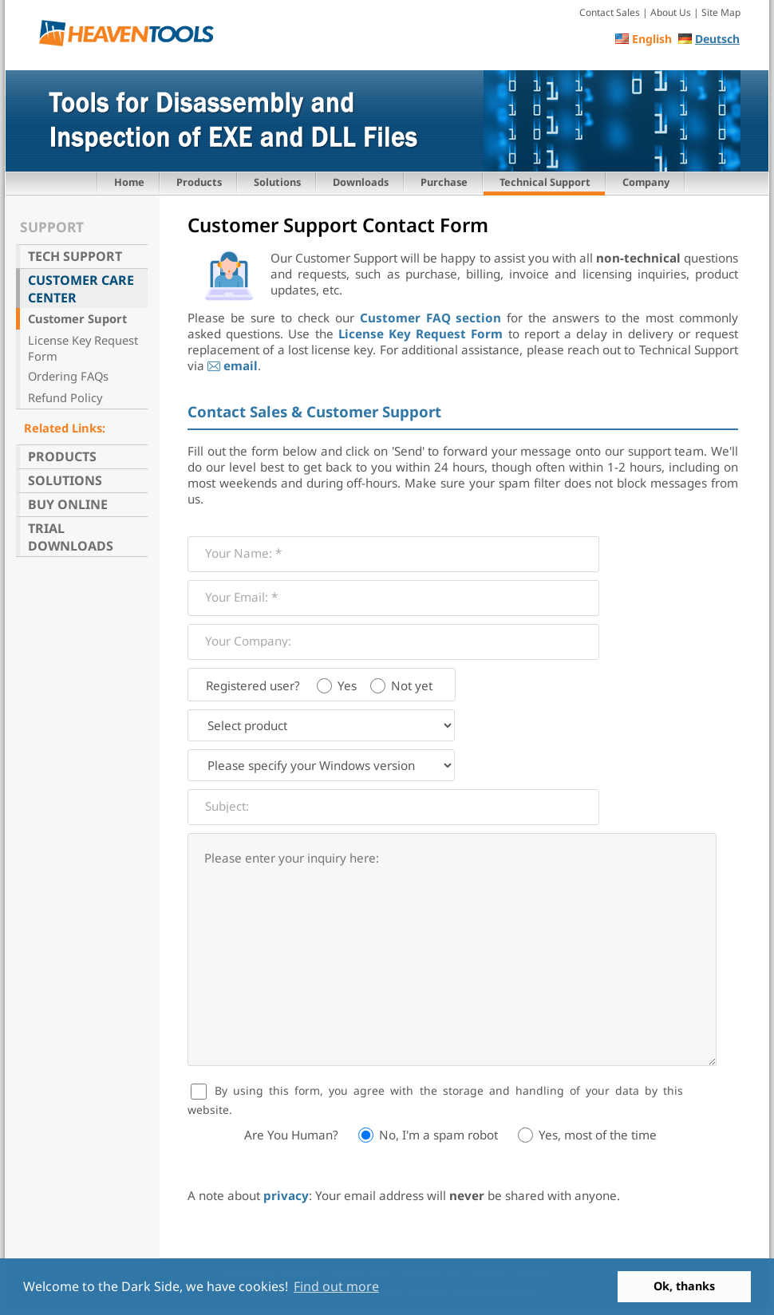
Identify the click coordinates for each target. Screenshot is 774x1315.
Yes (347, 685)
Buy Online (68, 504)
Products (199, 182)
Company (645, 182)
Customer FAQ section (431, 318)
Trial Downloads (70, 537)
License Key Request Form (83, 348)
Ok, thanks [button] (684, 1285)
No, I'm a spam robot (438, 1135)
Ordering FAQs (68, 376)
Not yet (411, 685)
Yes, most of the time (598, 1135)
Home (129, 182)
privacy (286, 1195)
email (240, 365)
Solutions (277, 182)
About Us (670, 12)
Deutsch (717, 38)
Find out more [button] (336, 1286)
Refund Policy (65, 397)
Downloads (361, 182)
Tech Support (75, 256)
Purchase (444, 182)
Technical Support (545, 182)
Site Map (720, 12)
